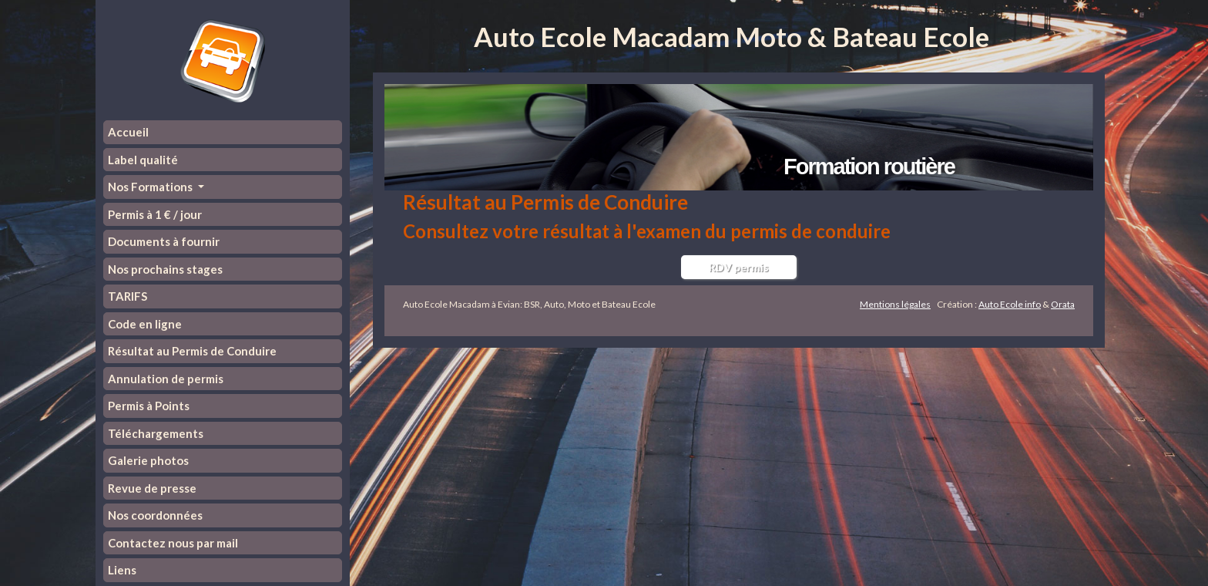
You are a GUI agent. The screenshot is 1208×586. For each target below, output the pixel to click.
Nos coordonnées (155, 515)
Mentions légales (895, 304)
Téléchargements (155, 433)
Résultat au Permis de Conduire (192, 351)
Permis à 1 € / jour (155, 214)
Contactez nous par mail (173, 543)
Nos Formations (151, 187)
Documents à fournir (164, 241)
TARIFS (127, 296)
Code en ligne (145, 324)
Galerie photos (148, 460)
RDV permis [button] (739, 267)
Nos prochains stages (165, 269)
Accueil (128, 132)
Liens (122, 570)
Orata (1063, 304)
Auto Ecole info (1009, 304)
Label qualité (143, 160)
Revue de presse (152, 488)
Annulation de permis (165, 379)
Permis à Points (149, 406)
